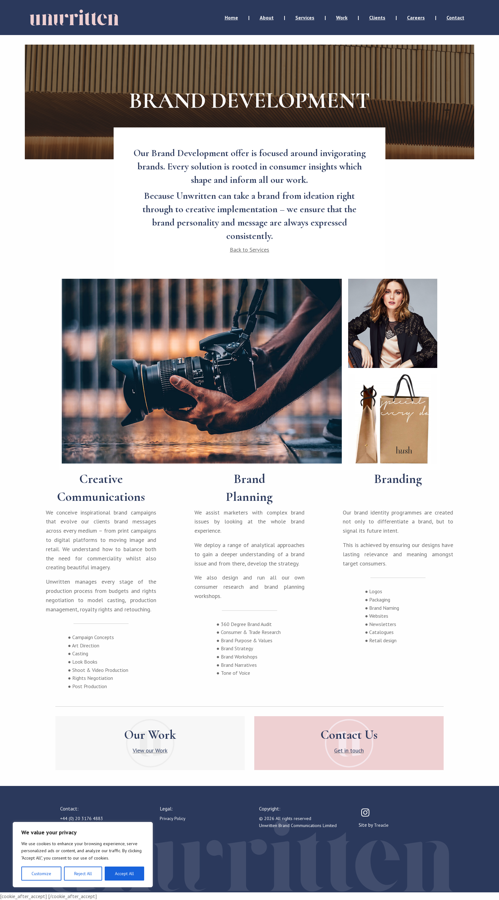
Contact (455, 17)
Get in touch (349, 750)
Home (231, 17)
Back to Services (249, 249)
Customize (41, 873)
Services (304, 17)
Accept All (124, 873)
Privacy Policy (173, 818)
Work (342, 17)
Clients (377, 17)
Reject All (83, 873)
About (267, 17)
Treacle (381, 825)
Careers (416, 17)
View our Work (150, 750)
